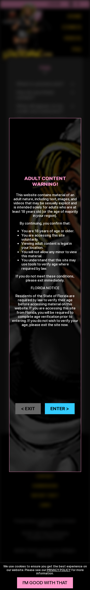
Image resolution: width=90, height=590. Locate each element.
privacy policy (59, 570)
